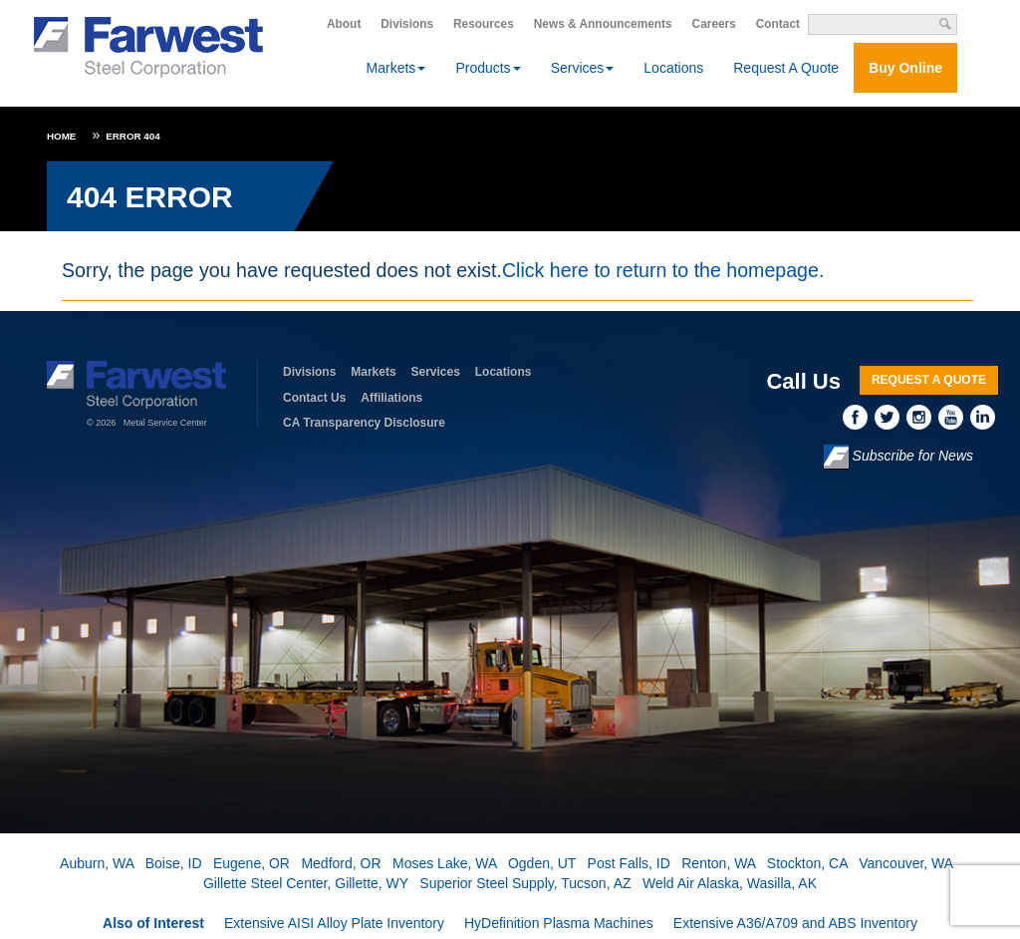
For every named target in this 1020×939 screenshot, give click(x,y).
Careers (714, 24)
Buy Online (905, 68)
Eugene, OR (251, 863)
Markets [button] (396, 68)
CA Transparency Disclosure (364, 423)
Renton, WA (718, 863)
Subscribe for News (898, 457)
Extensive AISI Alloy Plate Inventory (334, 923)
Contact (778, 24)
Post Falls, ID (629, 863)
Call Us (803, 381)
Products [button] (487, 68)
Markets (373, 372)
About (344, 24)
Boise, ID (173, 863)
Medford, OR (341, 863)
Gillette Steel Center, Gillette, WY (305, 883)
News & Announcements (603, 24)
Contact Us (314, 398)
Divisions (407, 24)
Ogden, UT (542, 863)
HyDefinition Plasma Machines (558, 923)
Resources (483, 24)
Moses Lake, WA (444, 863)
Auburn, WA (96, 863)
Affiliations (391, 398)
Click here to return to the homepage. (663, 270)
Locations (673, 68)
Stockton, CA (807, 863)
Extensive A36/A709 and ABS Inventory (795, 923)
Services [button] (583, 68)
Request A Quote (786, 68)
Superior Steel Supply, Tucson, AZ (525, 883)
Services (435, 372)
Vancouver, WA (905, 863)
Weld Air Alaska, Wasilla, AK (729, 883)
